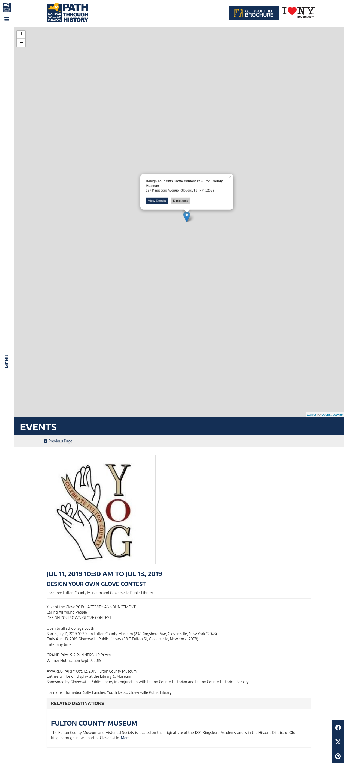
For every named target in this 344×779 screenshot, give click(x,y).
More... (126, 737)
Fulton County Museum (94, 723)
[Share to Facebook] (338, 727)
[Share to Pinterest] (338, 756)
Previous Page (58, 441)
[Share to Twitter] (338, 742)
